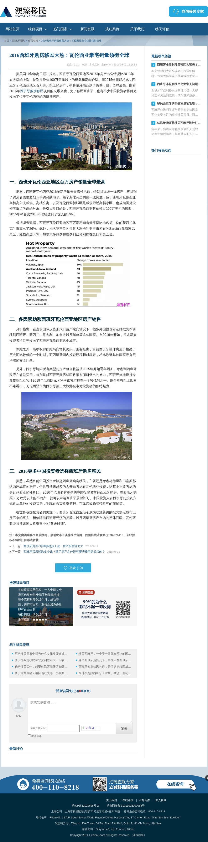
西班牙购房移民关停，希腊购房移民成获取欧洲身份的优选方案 (106, 666)
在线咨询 (175, 784)
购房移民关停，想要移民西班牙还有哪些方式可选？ (42, 666)
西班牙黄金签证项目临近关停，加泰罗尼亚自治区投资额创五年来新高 (42, 673)
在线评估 (128, 800)
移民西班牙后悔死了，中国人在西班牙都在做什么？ (106, 660)
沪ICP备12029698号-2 (85, 805)
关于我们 (137, 29)
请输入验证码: (38, 728)
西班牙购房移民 (31, 91)
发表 (124, 728)
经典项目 (35, 29)
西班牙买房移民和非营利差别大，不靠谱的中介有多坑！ (42, 660)
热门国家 (60, 29)
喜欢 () (73, 568)
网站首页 (12, 29)
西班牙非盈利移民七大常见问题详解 (180, 84)
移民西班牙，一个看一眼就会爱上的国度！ (106, 653)
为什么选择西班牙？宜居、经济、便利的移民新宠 (106, 673)
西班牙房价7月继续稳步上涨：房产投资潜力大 (53, 546)
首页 (6, 40)
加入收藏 (160, 800)
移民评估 (162, 29)
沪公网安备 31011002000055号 (126, 805)
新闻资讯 (87, 29)
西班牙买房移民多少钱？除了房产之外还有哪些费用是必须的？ (64, 551)
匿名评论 (36, 736)
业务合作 (144, 800)
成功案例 (112, 29)
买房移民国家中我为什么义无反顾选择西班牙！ (42, 653)
